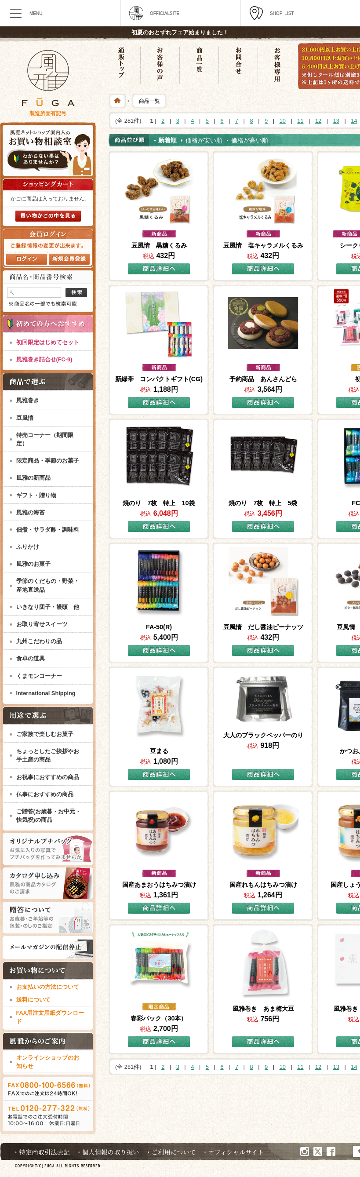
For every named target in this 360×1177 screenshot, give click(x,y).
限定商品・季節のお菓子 (47, 460)
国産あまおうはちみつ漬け (159, 884)
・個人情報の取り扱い (107, 1151)
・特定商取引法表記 (41, 1151)
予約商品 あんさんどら (263, 379)
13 (336, 120)
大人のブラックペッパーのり (263, 735)
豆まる (159, 750)
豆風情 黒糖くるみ (159, 245)
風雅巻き (27, 400)
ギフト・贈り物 (36, 495)
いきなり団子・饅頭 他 (47, 607)
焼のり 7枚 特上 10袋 (159, 503)
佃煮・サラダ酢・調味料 (47, 529)
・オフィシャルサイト (233, 1151)
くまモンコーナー (39, 676)
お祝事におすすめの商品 (47, 777)
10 (283, 120)
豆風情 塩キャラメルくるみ (263, 245)
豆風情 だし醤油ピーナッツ (263, 626)
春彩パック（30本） (159, 1018)
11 (300, 120)
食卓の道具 (30, 658)
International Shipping (46, 693)
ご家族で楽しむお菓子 (44, 734)
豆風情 (24, 418)
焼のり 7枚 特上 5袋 (263, 503)
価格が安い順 (203, 140)
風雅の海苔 (30, 512)
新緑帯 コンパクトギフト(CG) (159, 379)
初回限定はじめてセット (47, 342)
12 (318, 120)
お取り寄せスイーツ (42, 624)
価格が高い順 (249, 140)
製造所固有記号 (47, 113)
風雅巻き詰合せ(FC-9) (44, 359)
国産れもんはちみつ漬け (263, 884)
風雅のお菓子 (33, 564)
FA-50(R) (159, 626)
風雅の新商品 (33, 477)
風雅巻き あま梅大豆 (263, 1008)
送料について (33, 999)
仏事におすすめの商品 (44, 794)
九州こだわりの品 (39, 641)
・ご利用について (170, 1151)
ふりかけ (27, 546)
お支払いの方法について (47, 987)
